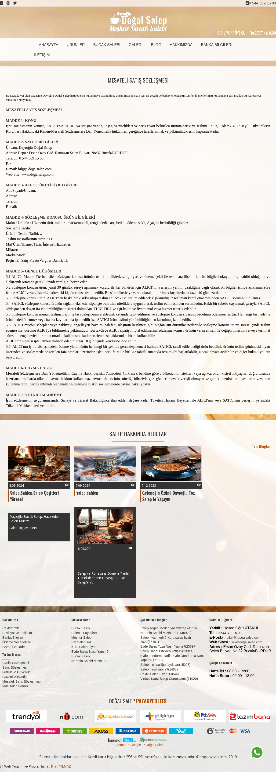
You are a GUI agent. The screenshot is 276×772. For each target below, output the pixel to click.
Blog (156, 45)
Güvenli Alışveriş (14, 677)
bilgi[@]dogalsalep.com (244, 637)
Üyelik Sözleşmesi (15, 663)
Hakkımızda (181, 45)
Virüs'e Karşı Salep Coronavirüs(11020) (169, 679)
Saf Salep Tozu (82, 642)
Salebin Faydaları (84, 633)
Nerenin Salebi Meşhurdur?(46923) (166, 633)
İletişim (42, 55)
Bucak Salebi (106, 45)
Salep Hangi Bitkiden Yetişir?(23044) (166, 651)
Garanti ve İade (13, 647)
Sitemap (120, 745)
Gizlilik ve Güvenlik (16, 672)
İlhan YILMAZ (61, 766)
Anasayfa (48, 45)
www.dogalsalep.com (247, 642)
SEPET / (263, 33)
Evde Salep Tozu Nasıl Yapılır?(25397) (168, 646)
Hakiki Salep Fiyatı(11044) (159, 674)
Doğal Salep (154, 745)
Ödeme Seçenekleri (16, 642)
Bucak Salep (80, 656)
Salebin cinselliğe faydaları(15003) (165, 665)
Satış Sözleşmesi (14, 667)
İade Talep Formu (15, 686)
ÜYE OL (240, 33)
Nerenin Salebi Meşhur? (88, 661)
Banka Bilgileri (216, 45)
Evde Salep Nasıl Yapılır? (89, 651)
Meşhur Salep (81, 637)
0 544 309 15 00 (261, 3)
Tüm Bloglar (261, 446)
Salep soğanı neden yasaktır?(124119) (168, 628)
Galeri (135, 45)
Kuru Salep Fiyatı (83, 647)
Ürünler (76, 45)
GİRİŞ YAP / (225, 33)
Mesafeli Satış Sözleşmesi (21, 681)
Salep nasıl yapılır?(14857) (159, 669)
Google (135, 745)
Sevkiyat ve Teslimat (17, 633)
